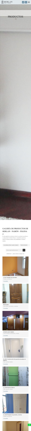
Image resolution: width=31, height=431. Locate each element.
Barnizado (6, 304)
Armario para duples (8, 332)
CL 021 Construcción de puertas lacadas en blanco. (14, 360)
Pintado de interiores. (7, 279)
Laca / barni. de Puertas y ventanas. (10, 306)
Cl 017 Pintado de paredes (10, 277)
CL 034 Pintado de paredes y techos (12, 414)
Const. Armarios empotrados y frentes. (11, 333)
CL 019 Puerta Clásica (9, 387)
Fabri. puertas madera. (8, 361)
